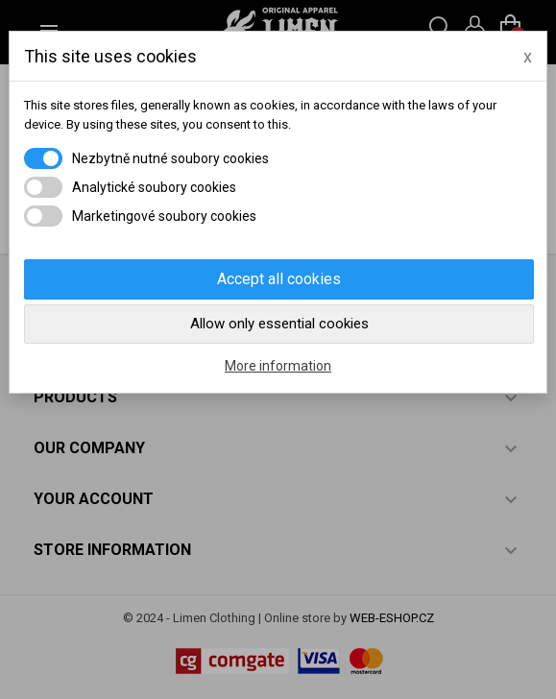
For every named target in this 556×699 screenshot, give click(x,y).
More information (278, 366)
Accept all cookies (279, 279)
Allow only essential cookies (279, 323)
